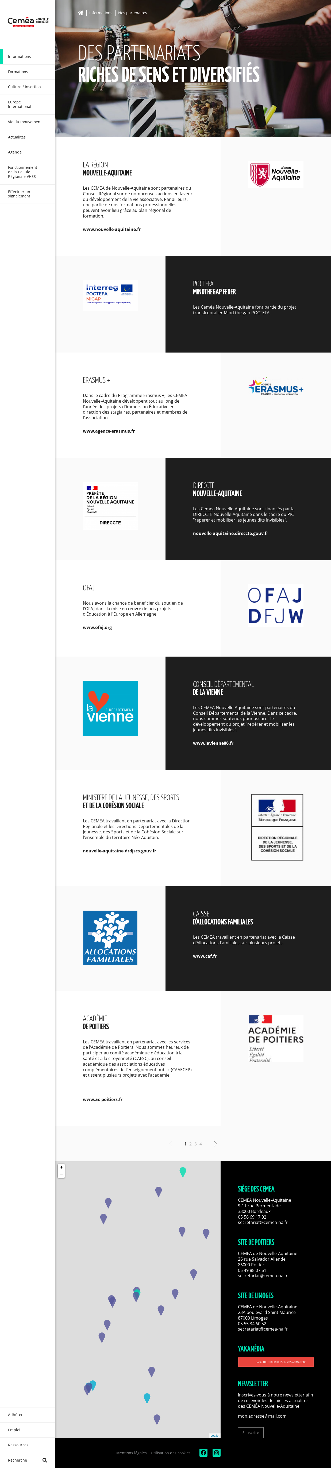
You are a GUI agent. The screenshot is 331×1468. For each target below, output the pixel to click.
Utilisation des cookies (171, 1452)
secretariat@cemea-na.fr (263, 1222)
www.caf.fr (205, 956)
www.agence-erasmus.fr (109, 431)
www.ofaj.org (97, 627)
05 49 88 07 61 (252, 1270)
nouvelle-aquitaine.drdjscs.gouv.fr (119, 851)
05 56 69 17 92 (252, 1217)
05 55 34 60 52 (252, 1324)
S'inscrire (251, 1432)
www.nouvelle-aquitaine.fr (112, 229)
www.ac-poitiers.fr (102, 1099)
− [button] (61, 1174)
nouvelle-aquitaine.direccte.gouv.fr (230, 533)
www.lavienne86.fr (213, 743)
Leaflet (214, 1435)
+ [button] (61, 1167)
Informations (100, 13)
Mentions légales (131, 1452)
